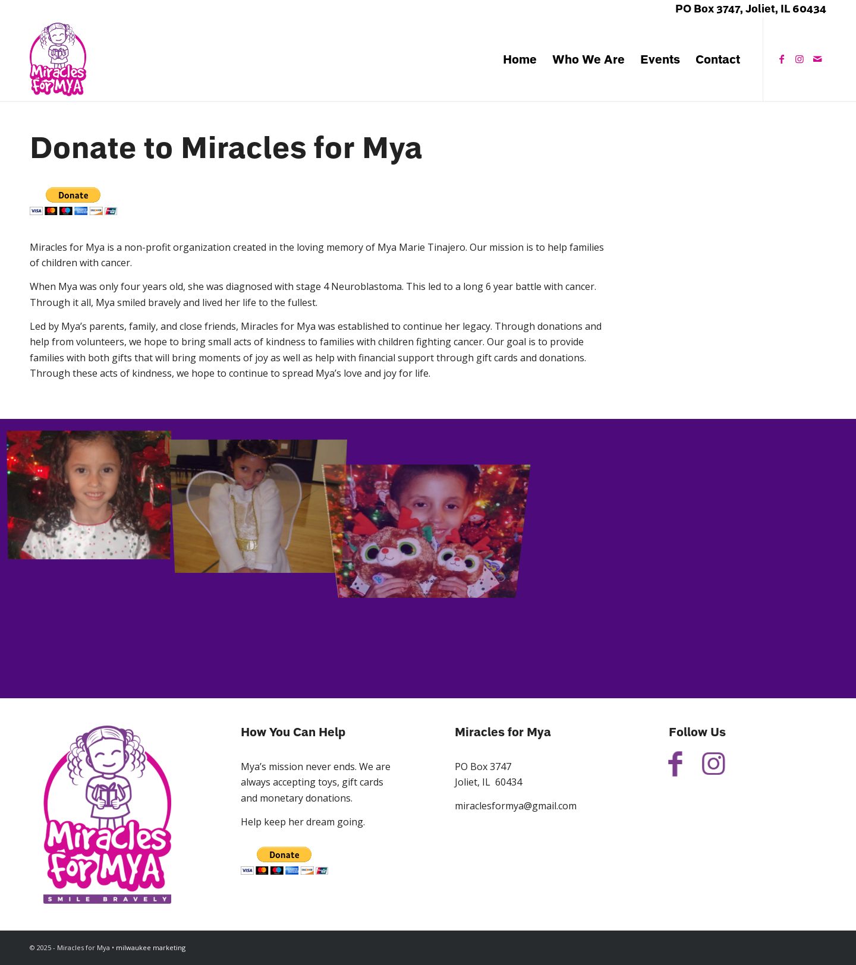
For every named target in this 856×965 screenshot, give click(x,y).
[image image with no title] (263, 495)
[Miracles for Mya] (58, 59)
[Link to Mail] (817, 59)
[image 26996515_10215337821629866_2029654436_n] (93, 495)
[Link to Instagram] (799, 59)
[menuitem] (520, 59)
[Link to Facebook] (782, 59)
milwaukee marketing (150, 947)
